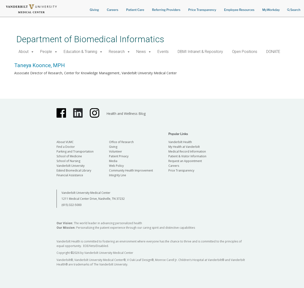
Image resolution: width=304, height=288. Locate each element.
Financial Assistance (70, 175)
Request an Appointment (185, 161)
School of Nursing (68, 161)
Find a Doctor (66, 147)
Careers (112, 10)
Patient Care (135, 10)
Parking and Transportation (75, 151)
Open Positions (244, 51)
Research (117, 51)
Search (293, 8)
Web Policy (116, 166)
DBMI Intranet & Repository (200, 51)
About (23, 51)
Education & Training (80, 51)
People (46, 51)
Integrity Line (117, 175)
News (141, 51)
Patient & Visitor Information (187, 156)
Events (163, 51)
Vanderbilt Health (180, 142)
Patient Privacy (118, 156)
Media (113, 161)
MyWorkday (271, 10)
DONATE (273, 51)
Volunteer (115, 151)
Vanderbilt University (71, 166)
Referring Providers (166, 10)
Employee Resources (239, 10)
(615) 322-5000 (71, 205)
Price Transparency (202, 10)
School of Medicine (69, 156)
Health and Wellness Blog (126, 113)
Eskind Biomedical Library (74, 170)
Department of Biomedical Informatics (90, 39)
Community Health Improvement (131, 170)
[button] (32, 52)
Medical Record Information (187, 151)
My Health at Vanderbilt (184, 147)
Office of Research (121, 142)
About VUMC (65, 142)
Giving (94, 10)
